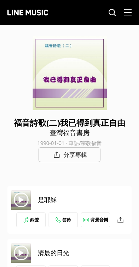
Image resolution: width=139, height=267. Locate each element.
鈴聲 (31, 220)
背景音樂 (95, 220)
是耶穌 (47, 199)
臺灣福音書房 (70, 132)
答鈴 (63, 220)
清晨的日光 (53, 252)
